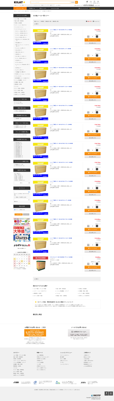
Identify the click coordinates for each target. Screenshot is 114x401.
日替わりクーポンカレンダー (43, 357)
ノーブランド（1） (19, 103)
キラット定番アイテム (41, 367)
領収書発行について (88, 364)
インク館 (39, 364)
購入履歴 (62, 357)
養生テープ (44, 5)
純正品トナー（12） (20, 164)
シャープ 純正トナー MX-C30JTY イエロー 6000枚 (61, 86)
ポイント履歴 (63, 358)
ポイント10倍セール (41, 369)
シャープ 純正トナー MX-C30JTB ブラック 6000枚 (61, 29)
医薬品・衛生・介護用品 (61, 295)
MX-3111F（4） (19, 145)
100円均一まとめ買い (41, 358)
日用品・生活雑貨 (83, 288)
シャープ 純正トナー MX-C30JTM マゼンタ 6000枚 (61, 67)
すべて (15, 193)
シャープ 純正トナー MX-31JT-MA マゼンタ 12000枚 (61, 143)
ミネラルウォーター (36, 5)
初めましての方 (87, 357)
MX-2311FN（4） (19, 143)
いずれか (20, 193)
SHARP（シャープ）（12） (21, 126)
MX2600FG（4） (19, 150)
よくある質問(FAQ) (88, 366)
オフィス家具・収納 (38, 295)
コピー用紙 (22, 5)
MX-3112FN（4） (19, 146)
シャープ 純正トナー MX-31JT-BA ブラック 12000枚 (61, 105)
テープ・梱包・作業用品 (84, 293)
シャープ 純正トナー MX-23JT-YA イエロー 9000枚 (61, 238)
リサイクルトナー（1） (20, 165)
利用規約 (61, 389)
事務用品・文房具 (37, 293)
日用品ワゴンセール (41, 366)
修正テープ (52, 5)
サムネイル (96, 21)
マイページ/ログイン (64, 355)
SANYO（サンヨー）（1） (21, 127)
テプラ (48, 5)
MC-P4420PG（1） (19, 155)
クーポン (62, 362)
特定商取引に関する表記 (44, 389)
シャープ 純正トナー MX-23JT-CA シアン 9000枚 (60, 200)
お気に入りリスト (64, 360)
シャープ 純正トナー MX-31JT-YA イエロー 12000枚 (61, 162)
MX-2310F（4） (19, 142)
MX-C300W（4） (19, 147)
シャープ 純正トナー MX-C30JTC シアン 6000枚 (60, 48)
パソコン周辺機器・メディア (62, 291)
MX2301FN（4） (19, 149)
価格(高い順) (55, 21)
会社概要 (36, 389)
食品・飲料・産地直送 (61, 288)
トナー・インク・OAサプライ (40, 291)
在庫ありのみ (22, 209)
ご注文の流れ (86, 358)
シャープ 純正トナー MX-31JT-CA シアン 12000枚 (61, 124)
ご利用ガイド (86, 355)
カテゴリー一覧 (19, 8)
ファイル (58, 293)
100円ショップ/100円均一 (84, 295)
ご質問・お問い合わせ (88, 360)
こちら (37, 343)
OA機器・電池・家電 (83, 291)
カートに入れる (93, 40)
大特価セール (32, 8)
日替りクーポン (42, 8)
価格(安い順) (48, 21)
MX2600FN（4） (19, 151)
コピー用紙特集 (40, 355)
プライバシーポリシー (68, 389)
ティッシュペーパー (28, 5)
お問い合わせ (77, 389)
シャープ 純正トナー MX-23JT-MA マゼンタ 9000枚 (61, 219)
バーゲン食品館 (40, 362)
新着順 (42, 21)
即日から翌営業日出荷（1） (21, 111)
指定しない (36, 21)
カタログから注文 (55, 8)
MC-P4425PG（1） (19, 156)
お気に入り (92, 43)
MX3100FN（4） (19, 154)
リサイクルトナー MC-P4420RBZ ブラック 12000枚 (61, 257)
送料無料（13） (19, 118)
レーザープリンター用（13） (21, 134)
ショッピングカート (64, 364)
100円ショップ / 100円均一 (19, 375)
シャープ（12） (19, 102)
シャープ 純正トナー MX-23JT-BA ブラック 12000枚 (61, 181)
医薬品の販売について (54, 389)
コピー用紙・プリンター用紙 (40, 288)
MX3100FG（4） (19, 153)
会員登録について (87, 362)
